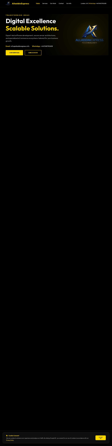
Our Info (68, 3)
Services (45, 3)
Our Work (53, 3)
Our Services (14, 53)
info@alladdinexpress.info (20, 46)
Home (38, 3)
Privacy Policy (10, 440)
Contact (61, 3)
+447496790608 (101, 3)
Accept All (101, 437)
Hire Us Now (33, 53)
